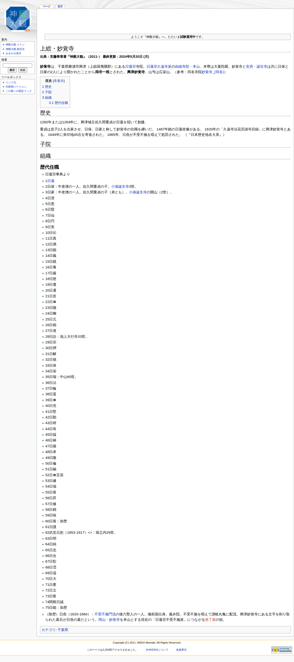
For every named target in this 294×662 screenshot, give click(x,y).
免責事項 (181, 649)
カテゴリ (48, 630)
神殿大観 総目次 (15, 49)
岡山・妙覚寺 (109, 620)
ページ (46, 6)
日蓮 (50, 181)
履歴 (60, 6)
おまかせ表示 (13, 53)
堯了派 (210, 620)
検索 (4, 59)
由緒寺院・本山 (187, 66)
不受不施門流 (105, 614)
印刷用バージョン (16, 86)
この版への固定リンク (19, 90)
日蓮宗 (130, 66)
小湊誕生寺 (120, 186)
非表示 (59, 81)
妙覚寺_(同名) (213, 72)
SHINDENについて (157, 649)
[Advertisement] (16, 167)
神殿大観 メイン (15, 44)
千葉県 (63, 630)
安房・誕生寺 (256, 66)
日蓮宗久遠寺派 (159, 66)
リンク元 (11, 82)
